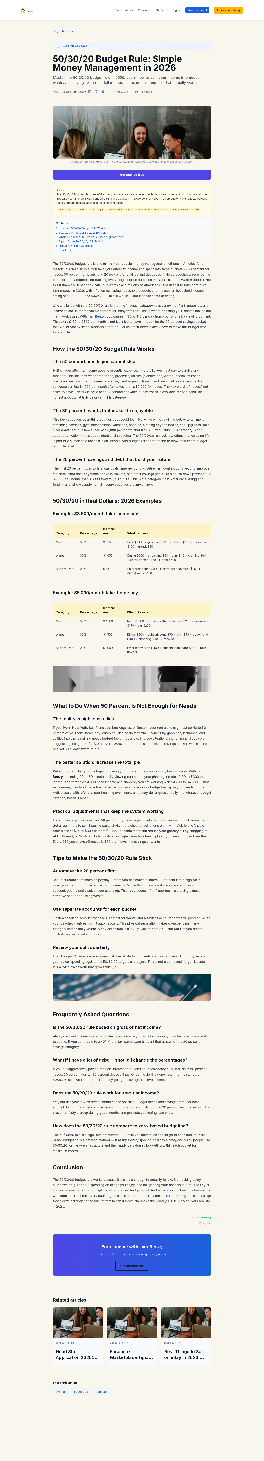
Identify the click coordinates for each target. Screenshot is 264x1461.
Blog (117, 10)
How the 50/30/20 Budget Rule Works (82, 228)
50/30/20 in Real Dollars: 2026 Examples (83, 232)
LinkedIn (103, 1392)
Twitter (60, 1392)
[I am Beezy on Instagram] (96, 91)
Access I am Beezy (229, 10)
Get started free (132, 174)
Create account (197, 10)
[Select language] (159, 10)
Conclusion (65, 250)
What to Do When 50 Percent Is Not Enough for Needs (92, 237)
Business (67, 31)
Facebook (81, 1392)
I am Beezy (96, 316)
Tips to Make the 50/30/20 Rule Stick (81, 241)
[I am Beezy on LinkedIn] (89, 91)
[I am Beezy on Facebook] (103, 91)
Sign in (177, 10)
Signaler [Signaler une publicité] (205, 1223)
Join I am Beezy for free (180, 1196)
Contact (143, 10)
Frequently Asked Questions (76, 245)
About (129, 10)
